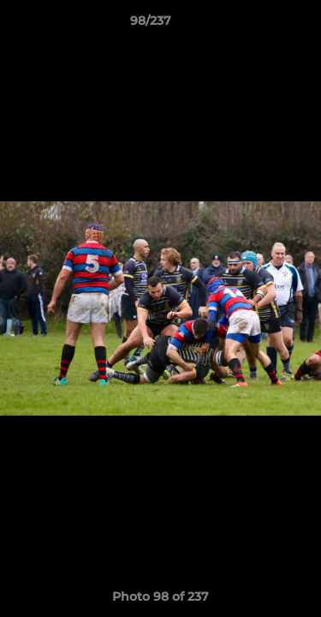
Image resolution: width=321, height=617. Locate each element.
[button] (259, 25)
